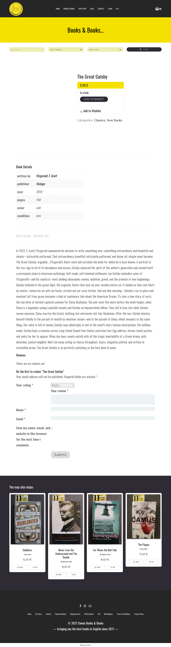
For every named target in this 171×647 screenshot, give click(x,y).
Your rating (24, 385)
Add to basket (94, 99)
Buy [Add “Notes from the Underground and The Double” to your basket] (75, 574)
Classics (99, 120)
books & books (69, 8)
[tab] (23, 235)
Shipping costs (75, 614)
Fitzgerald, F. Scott (46, 175)
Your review (59, 390)
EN (117, 8)
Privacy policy (138, 614)
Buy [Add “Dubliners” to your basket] (36, 567)
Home (58, 8)
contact (101, 8)
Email (20, 418)
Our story (82, 8)
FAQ (99, 614)
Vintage (40, 183)
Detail (21, 567)
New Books (114, 120)
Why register (108, 614)
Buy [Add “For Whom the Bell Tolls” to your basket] (114, 567)
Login (110, 8)
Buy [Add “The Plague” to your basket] (152, 562)
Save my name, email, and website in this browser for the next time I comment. (33, 436)
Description (23, 235)
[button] (90, 111)
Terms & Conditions (123, 614)
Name (21, 409)
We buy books (89, 614)
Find (144, 49)
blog (92, 8)
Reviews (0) (41, 235)
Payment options (60, 614)
